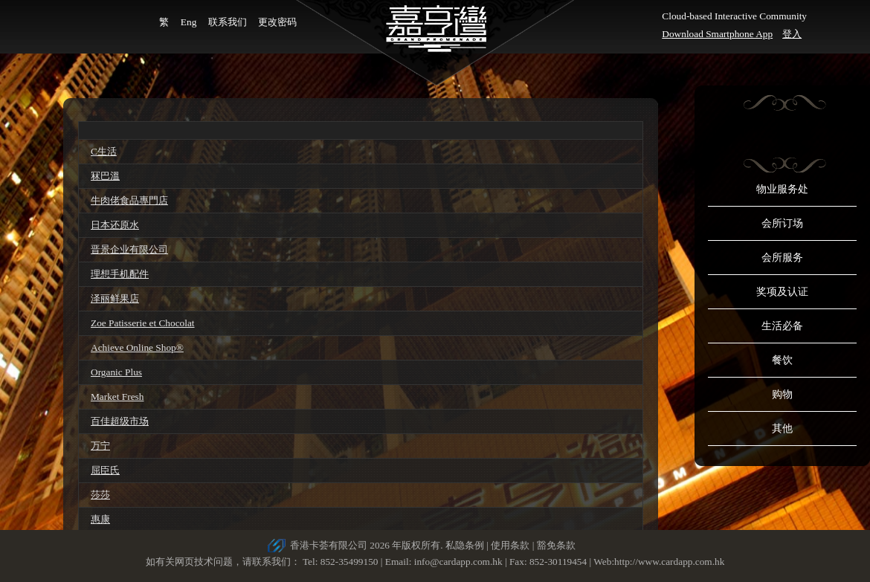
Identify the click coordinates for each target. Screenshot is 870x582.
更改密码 (277, 22)
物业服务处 (782, 189)
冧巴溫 (105, 175)
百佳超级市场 (120, 421)
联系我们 (227, 22)
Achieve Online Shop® (137, 347)
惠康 (100, 519)
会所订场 (782, 223)
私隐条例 (464, 545)
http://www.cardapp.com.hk (669, 561)
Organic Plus (116, 372)
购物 (782, 394)
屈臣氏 (105, 470)
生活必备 (782, 326)
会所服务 (782, 257)
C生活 (104, 151)
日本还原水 (115, 224)
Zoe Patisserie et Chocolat (143, 323)
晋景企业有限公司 (129, 249)
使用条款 (510, 545)
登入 (792, 33)
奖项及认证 (782, 291)
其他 (782, 428)
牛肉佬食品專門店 (129, 200)
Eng (188, 22)
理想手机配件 (120, 273)
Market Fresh (117, 396)
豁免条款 (556, 545)
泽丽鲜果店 (115, 298)
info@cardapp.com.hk (459, 561)
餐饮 (782, 360)
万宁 (100, 445)
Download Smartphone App (717, 33)
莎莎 (100, 494)
